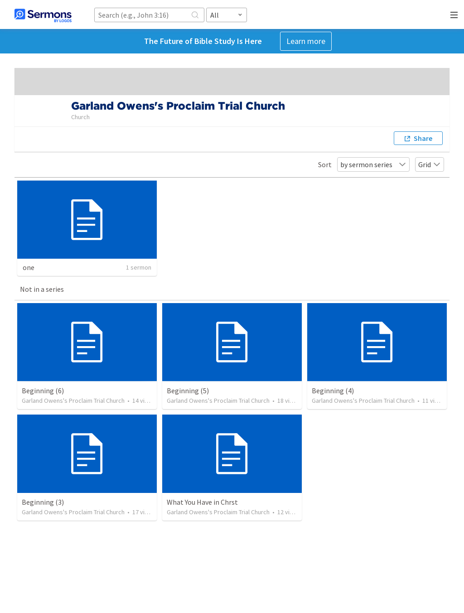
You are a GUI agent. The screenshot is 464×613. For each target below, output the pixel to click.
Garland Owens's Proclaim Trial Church (73, 400)
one (28, 267)
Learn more (305, 41)
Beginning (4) (333, 390)
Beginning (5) (188, 390)
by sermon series (373, 164)
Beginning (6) (43, 390)
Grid (429, 164)
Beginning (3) (43, 502)
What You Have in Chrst (202, 502)
